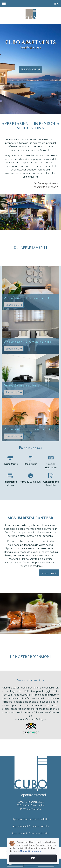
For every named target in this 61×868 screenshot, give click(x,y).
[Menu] (3, 3)
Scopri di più (14, 304)
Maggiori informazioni (30, 851)
